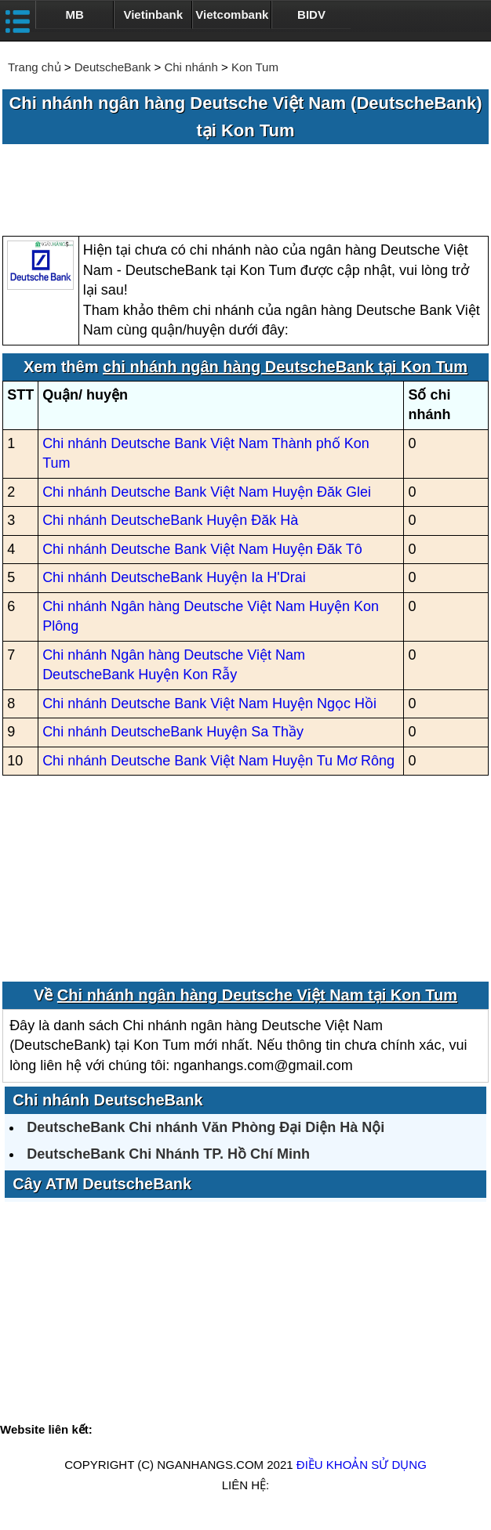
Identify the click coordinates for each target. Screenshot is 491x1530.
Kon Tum (254, 67)
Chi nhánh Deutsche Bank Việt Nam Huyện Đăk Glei (206, 492)
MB (74, 14)
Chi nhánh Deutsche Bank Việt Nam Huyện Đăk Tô (202, 549)
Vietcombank (231, 14)
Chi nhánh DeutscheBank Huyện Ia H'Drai (174, 577)
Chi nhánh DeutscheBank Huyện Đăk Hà (170, 520)
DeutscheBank (113, 67)
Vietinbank (153, 14)
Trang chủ (34, 67)
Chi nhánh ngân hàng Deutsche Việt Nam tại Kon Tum (257, 995)
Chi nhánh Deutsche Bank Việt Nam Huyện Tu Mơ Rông (218, 761)
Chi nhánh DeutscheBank (107, 1100)
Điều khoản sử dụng (361, 1464)
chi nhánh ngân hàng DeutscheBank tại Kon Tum (285, 366)
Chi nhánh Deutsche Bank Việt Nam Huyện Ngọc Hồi (209, 703)
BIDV (311, 14)
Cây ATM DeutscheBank (102, 1183)
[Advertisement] (245, 191)
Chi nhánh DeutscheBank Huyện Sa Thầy (173, 732)
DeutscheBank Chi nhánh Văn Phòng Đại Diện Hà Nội (205, 1127)
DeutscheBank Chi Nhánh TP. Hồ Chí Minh (168, 1154)
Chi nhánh (190, 67)
